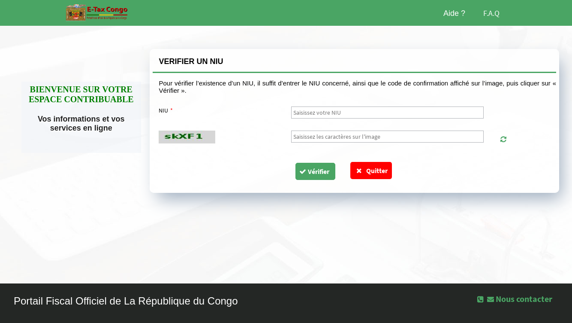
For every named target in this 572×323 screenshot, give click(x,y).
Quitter (371, 170)
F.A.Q (491, 13)
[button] (503, 139)
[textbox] (387, 113)
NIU (166, 110)
